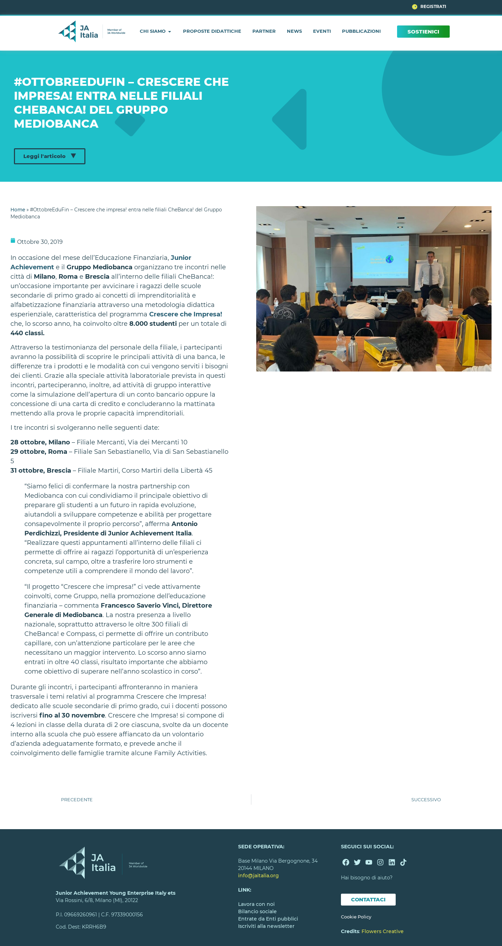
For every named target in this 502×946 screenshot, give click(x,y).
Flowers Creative (383, 932)
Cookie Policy (356, 917)
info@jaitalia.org (258, 875)
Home (17, 209)
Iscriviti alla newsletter (266, 926)
